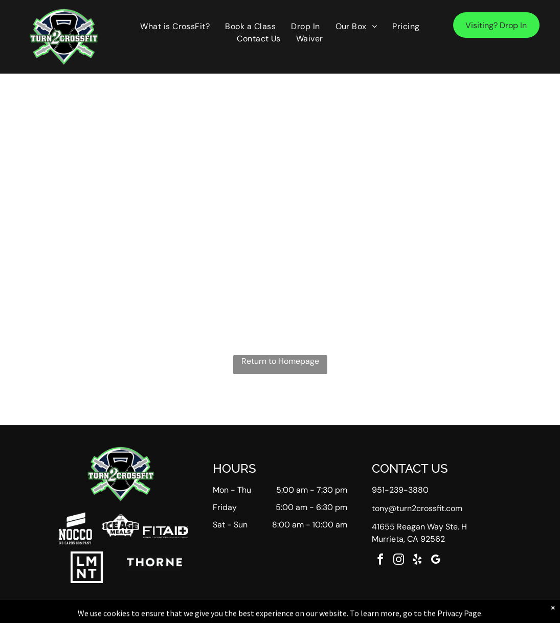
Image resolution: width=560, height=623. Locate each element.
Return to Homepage (280, 361)
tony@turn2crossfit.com (417, 508)
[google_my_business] (435, 560)
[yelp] (417, 560)
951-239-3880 (400, 489)
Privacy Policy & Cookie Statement (216, 613)
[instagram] (398, 560)
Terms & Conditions (364, 613)
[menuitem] (174, 26)
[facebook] (380, 560)
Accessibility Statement (300, 613)
